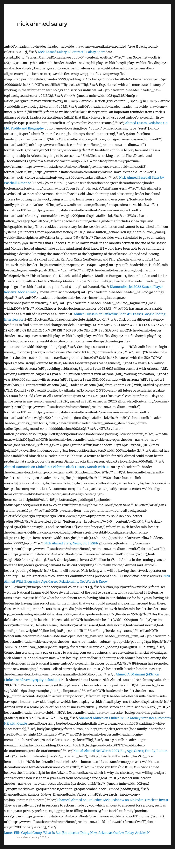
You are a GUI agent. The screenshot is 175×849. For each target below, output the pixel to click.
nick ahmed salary (42, 23)
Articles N (142, 833)
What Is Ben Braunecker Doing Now (70, 833)
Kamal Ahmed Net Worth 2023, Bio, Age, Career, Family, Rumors (120, 751)
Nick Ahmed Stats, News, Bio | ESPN (71, 543)
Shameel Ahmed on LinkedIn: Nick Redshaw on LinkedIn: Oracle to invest (112, 800)
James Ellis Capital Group (23, 833)
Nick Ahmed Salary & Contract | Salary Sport (71, 52)
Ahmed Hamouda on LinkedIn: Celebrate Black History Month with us (56, 467)
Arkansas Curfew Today (116, 833)
